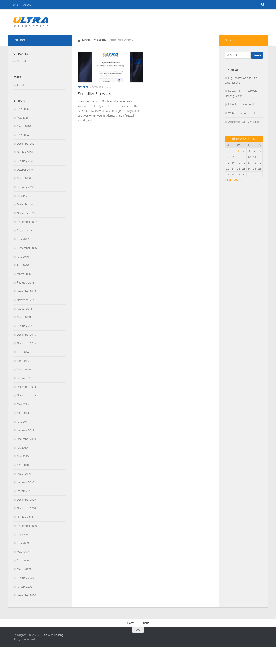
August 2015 (24, 308)
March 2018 (24, 178)
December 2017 (26, 204)
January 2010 (24, 491)
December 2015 (26, 291)
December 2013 (26, 387)
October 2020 (25, 152)
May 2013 (23, 404)
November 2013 (26, 395)
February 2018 (25, 187)
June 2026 (23, 109)
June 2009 (23, 543)
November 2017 (26, 213)
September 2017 (27, 222)
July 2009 (22, 534)
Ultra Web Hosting (52, 635)
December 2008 (26, 595)
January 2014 (24, 378)
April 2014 (23, 360)
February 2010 (25, 482)
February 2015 (25, 326)
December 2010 (26, 439)
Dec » (236, 179)
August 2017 (24, 230)
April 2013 (23, 413)
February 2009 (25, 578)
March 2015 (24, 317)
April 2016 (23, 265)
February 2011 (25, 430)
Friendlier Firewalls (94, 93)
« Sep (228, 179)
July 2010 (22, 447)
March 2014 (24, 369)
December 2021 (26, 143)
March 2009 (24, 569)
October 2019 (25, 169)
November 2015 (26, 300)
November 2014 (26, 343)
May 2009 (23, 552)
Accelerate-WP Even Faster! (244, 121)
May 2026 (23, 117)
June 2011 (23, 421)
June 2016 (23, 256)
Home (14, 4)
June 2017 (23, 239)
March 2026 (24, 126)
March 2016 (24, 274)
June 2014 (23, 352)
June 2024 (23, 135)
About (27, 4)
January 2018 (24, 195)
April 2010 (23, 465)
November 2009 (26, 508)
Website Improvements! (242, 113)
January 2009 (24, 586)
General (83, 87)
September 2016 (27, 248)
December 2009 (26, 499)
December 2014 (26, 334)
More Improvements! (241, 104)
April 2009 (23, 560)
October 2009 (25, 517)
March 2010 (24, 473)
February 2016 (25, 282)
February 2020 (25, 161)
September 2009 (27, 525)
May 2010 (23, 456)
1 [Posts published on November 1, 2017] (238, 151)
